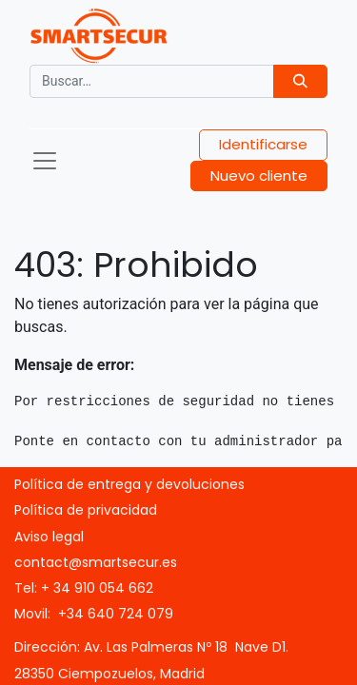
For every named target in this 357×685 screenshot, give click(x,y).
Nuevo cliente (258, 176)
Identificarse (263, 144)
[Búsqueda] (300, 81)
